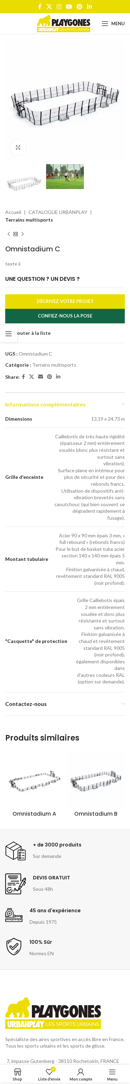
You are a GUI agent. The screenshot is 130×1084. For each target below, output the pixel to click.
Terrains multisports (29, 220)
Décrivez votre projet (65, 301)
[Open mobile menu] (113, 23)
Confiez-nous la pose (65, 316)
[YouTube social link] (69, 6)
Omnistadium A (34, 814)
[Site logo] (64, 23)
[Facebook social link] (40, 6)
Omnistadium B (96, 814)
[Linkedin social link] (89, 6)
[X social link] (49, 6)
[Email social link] (40, 377)
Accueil (13, 212)
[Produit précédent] (8, 234)
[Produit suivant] (22, 234)
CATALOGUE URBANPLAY (57, 212)
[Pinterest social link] (80, 6)
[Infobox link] (43, 851)
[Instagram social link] (58, 6)
